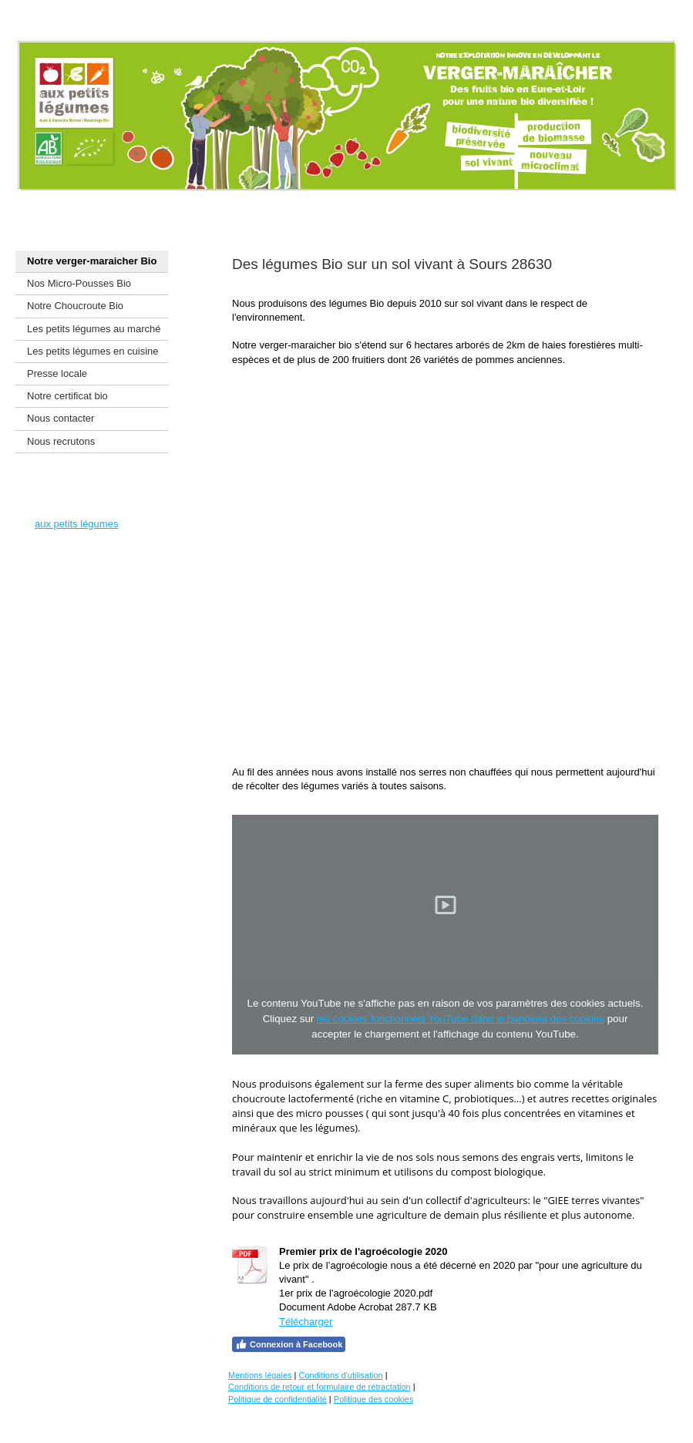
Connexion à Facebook (288, 1344)
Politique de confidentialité (277, 1399)
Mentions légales (260, 1375)
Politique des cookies (373, 1399)
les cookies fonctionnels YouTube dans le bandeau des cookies (460, 1018)
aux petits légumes (76, 524)
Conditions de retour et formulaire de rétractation (319, 1386)
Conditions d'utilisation (341, 1375)
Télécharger (305, 1321)
